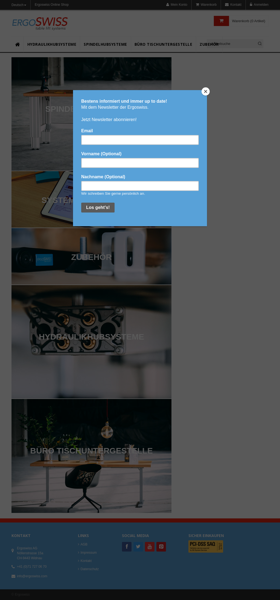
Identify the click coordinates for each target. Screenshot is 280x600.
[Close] (206, 91)
